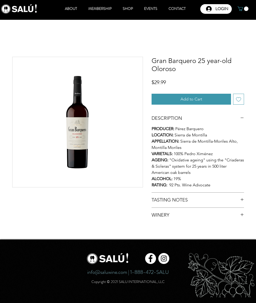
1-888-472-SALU (149, 272)
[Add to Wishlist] (238, 99)
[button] (243, 9)
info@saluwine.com (107, 272)
